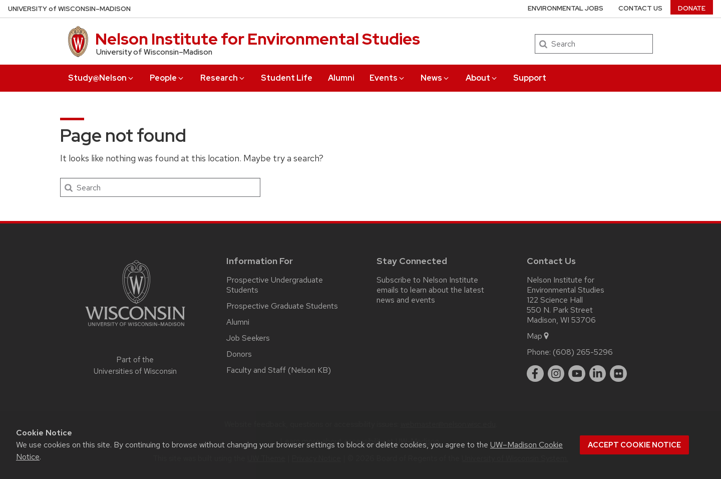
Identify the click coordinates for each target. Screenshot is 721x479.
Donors (239, 354)
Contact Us (640, 8)
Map (538, 336)
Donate (691, 8)
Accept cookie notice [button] (634, 445)
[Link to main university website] (135, 328)
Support (529, 78)
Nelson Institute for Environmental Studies (257, 39)
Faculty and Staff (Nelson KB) (278, 370)
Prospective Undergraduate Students (274, 285)
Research (223, 78)
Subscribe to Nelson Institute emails (427, 285)
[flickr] (618, 373)
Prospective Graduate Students (282, 306)
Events (388, 78)
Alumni (341, 78)
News (435, 78)
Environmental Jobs (565, 8)
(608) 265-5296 (583, 352)
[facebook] (535, 373)
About (482, 78)
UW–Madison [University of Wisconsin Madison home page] (69, 9)
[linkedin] (597, 373)
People (167, 78)
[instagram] (556, 373)
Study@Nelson (101, 78)
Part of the (135, 365)
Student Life (286, 78)
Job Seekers (248, 338)
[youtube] (576, 373)
